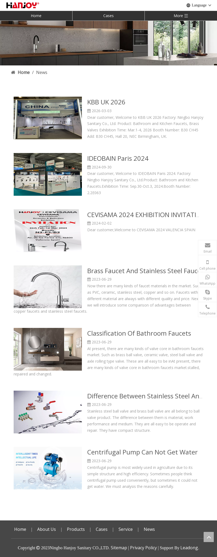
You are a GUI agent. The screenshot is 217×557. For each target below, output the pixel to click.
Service (126, 529)
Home (36, 15)
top (209, 537)
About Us (46, 529)
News (149, 529)
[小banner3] (108, 42)
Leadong (189, 548)
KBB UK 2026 (106, 101)
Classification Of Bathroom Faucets (139, 333)
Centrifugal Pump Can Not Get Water (142, 452)
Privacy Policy (143, 548)
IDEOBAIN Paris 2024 (118, 158)
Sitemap (119, 548)
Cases (108, 15)
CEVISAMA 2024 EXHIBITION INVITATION (146, 214)
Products (76, 529)
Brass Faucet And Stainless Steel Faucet (145, 270)
